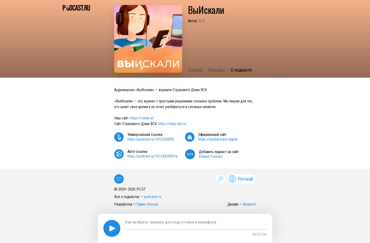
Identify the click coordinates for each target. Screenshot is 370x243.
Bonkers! (249, 204)
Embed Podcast (211, 156)
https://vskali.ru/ (142, 118)
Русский (240, 179)
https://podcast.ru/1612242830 (150, 139)
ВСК (202, 21)
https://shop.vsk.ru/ (172, 124)
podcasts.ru (152, 196)
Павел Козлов (147, 204)
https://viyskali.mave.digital (217, 139)
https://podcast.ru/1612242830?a (152, 156)
